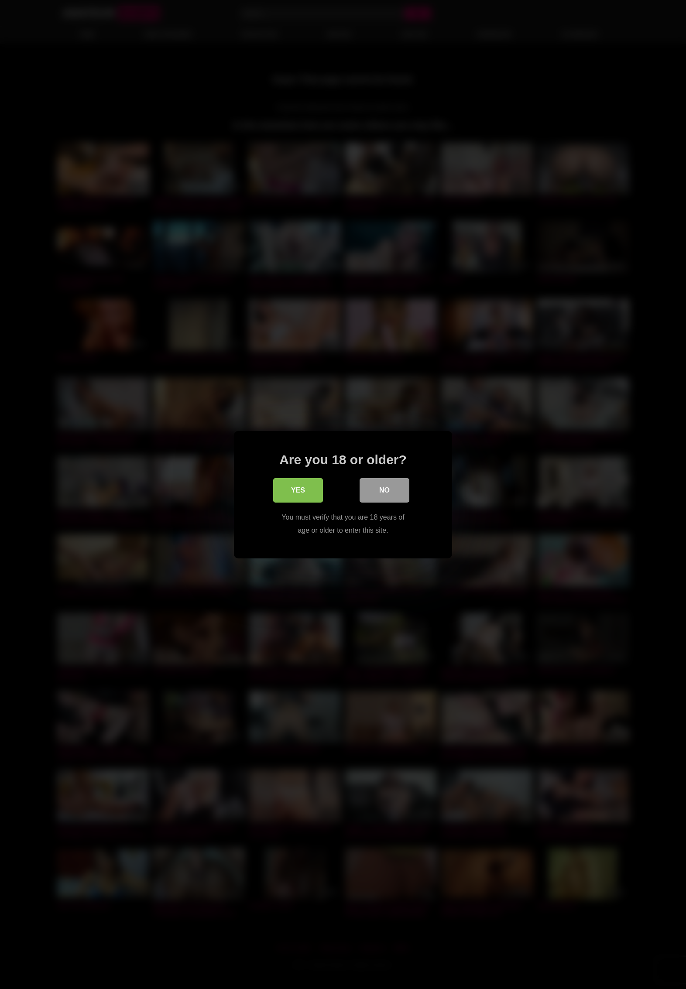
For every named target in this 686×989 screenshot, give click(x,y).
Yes (298, 490)
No (384, 490)
